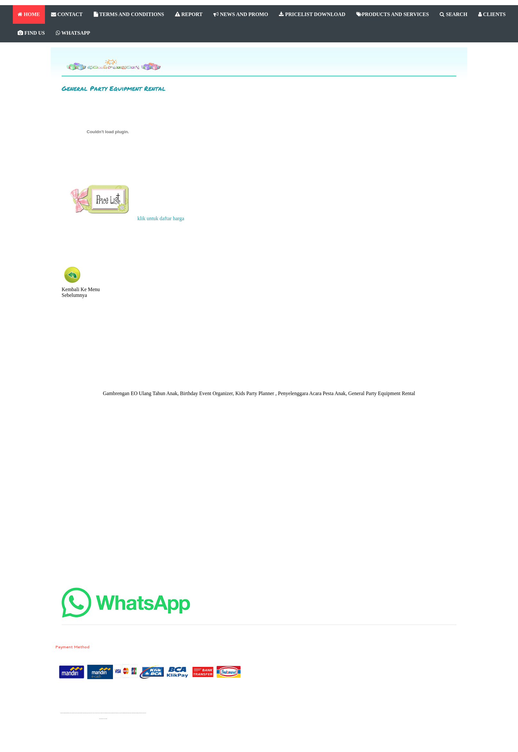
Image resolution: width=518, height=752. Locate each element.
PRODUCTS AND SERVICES (392, 14)
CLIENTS (491, 14)
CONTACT (67, 14)
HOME (29, 14)
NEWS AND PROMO (240, 14)
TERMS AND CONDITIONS (129, 14)
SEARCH (453, 14)
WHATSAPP (73, 33)
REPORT (189, 14)
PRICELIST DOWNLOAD (312, 14)
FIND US (31, 33)
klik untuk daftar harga (125, 218)
